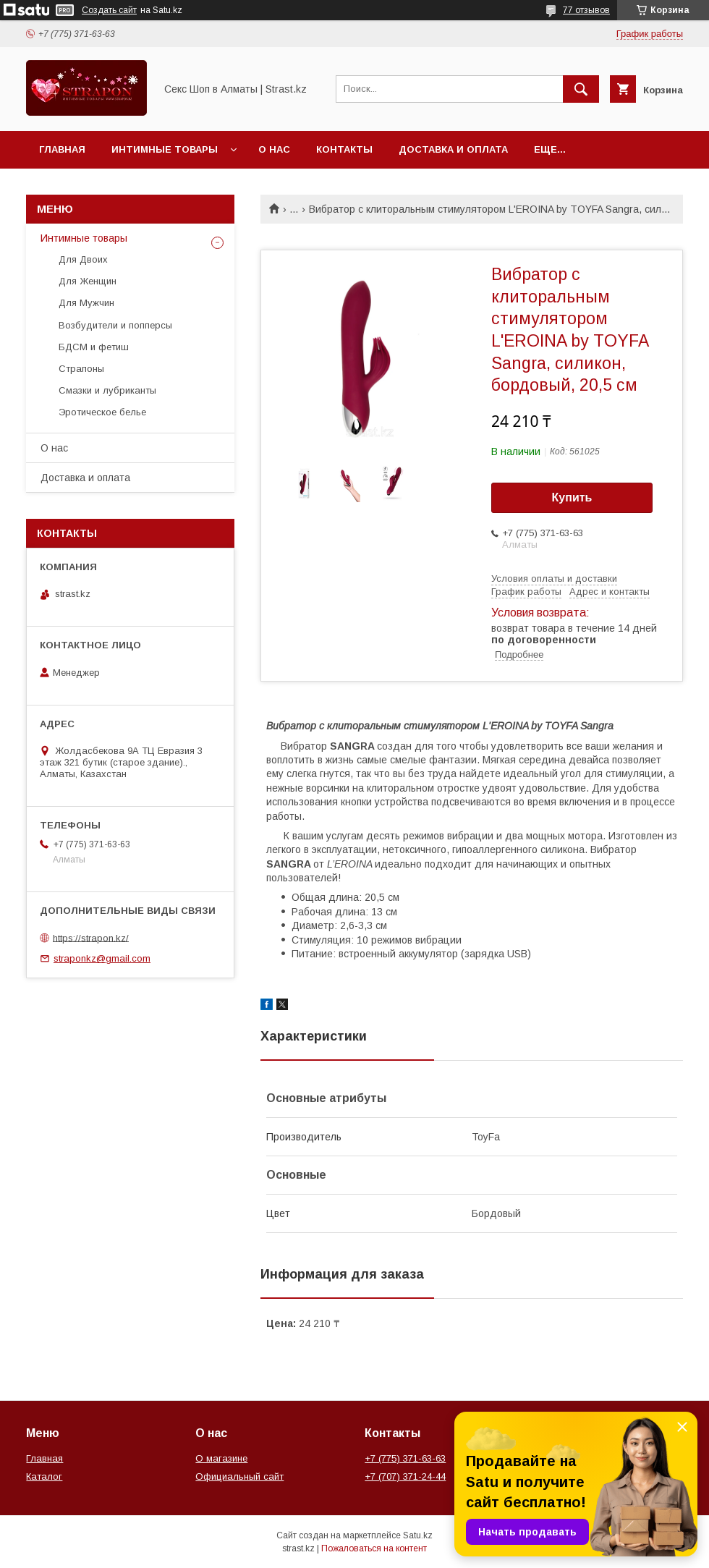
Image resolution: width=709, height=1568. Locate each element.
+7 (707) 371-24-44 (405, 1476)
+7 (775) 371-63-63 (405, 1458)
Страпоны (81, 368)
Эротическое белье (102, 412)
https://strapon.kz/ (91, 937)
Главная (62, 149)
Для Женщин (87, 281)
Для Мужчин (86, 302)
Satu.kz (418, 1535)
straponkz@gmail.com (102, 958)
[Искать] (581, 89)
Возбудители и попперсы (115, 325)
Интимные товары (164, 149)
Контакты (344, 149)
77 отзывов (586, 10)
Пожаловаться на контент (374, 1548)
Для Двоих (83, 259)
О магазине (221, 1458)
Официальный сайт (239, 1476)
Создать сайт (109, 10)
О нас (274, 149)
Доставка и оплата (453, 149)
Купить (572, 497)
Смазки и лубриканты (107, 390)
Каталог (44, 1476)
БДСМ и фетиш (94, 347)
